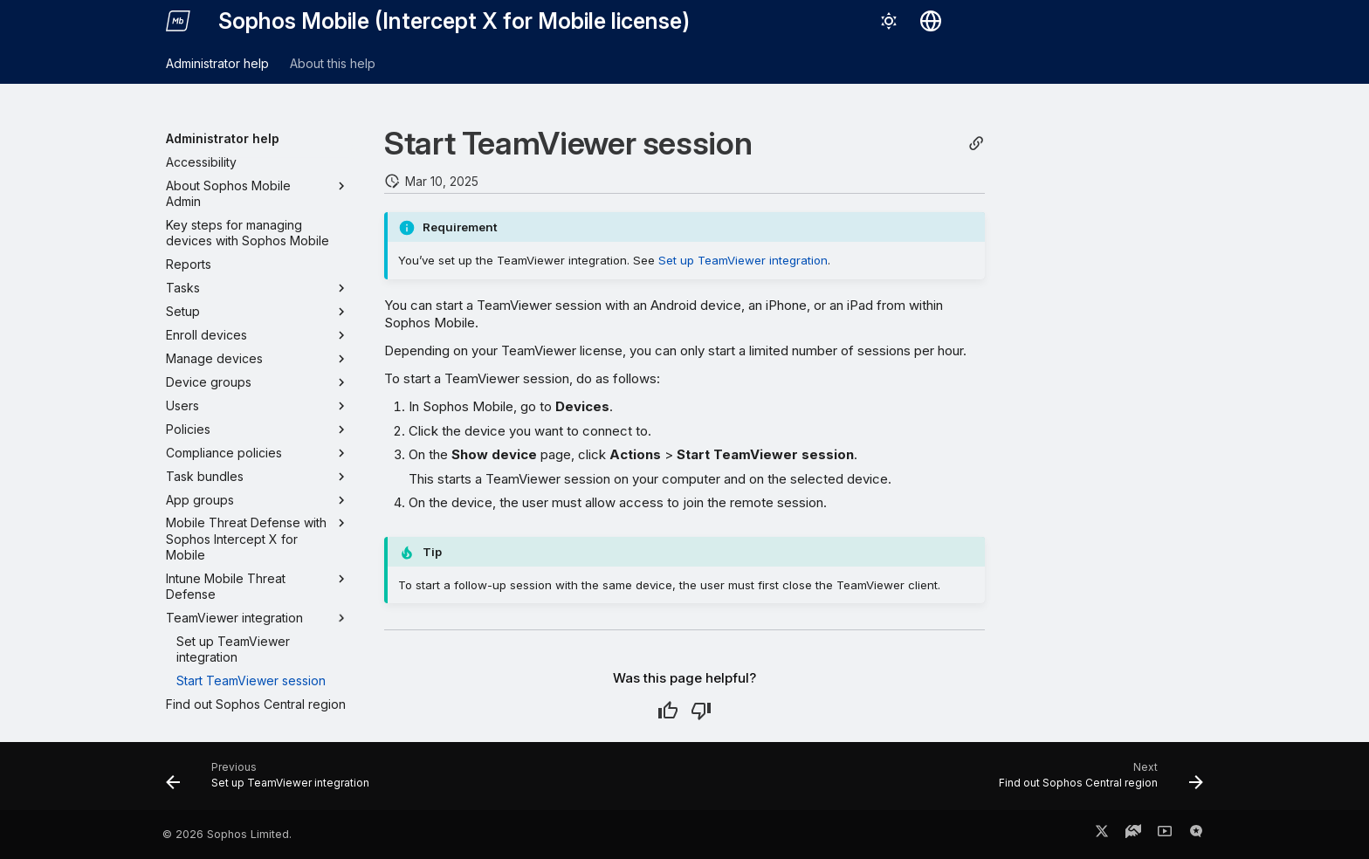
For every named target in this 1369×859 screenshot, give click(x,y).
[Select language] (930, 20)
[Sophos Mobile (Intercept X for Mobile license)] (178, 20)
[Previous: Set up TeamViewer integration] (272, 781)
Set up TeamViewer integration (743, 260)
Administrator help (217, 63)
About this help (332, 63)
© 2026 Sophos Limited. (227, 834)
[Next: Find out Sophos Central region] (1096, 781)
